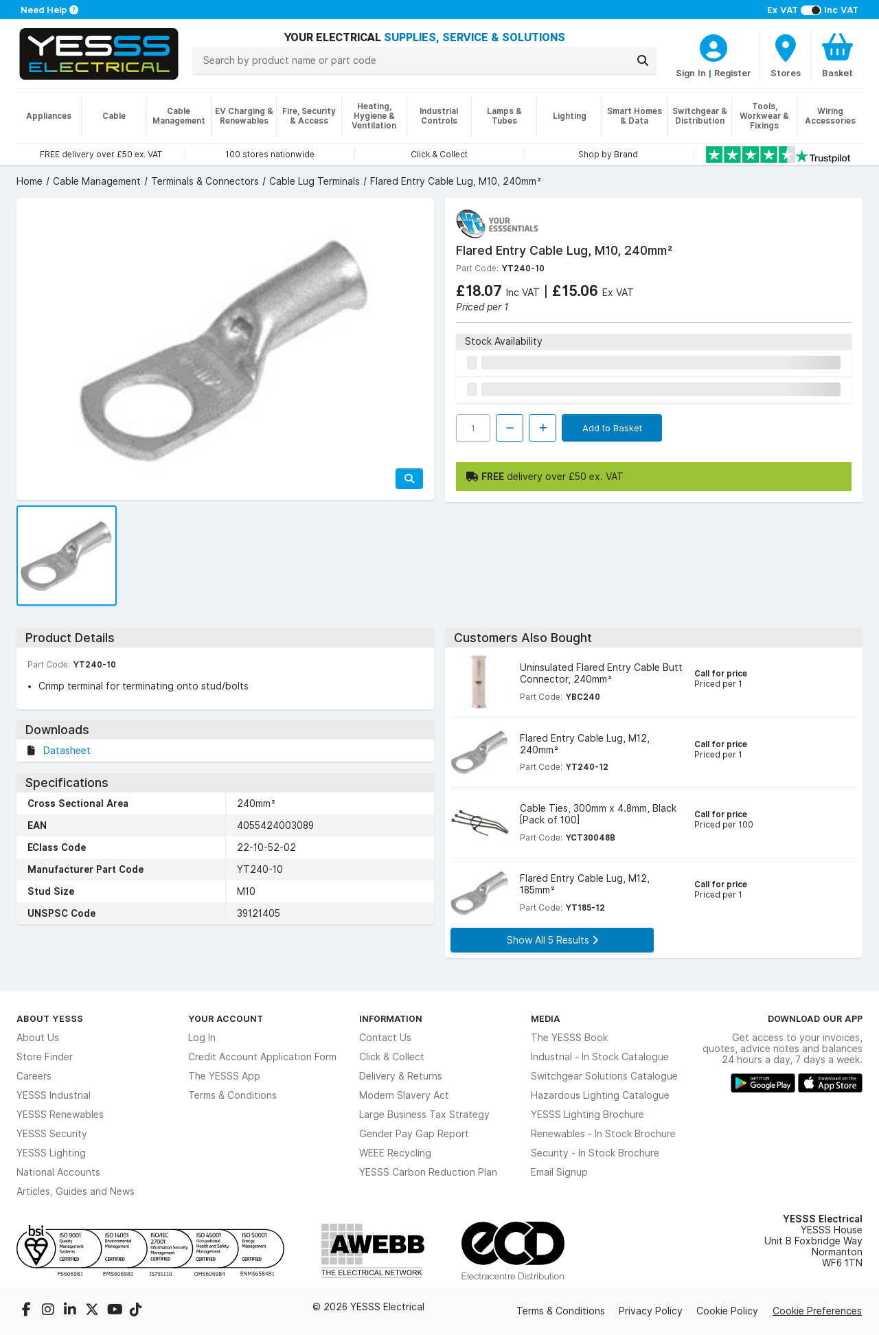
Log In (202, 1037)
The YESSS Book (569, 1037)
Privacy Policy (651, 1310)
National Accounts (58, 1172)
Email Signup (559, 1172)
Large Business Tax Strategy (424, 1114)
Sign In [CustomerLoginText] (691, 72)
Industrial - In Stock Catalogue (600, 1056)
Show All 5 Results (552, 940)
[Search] (643, 60)
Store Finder (44, 1056)
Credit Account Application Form (262, 1056)
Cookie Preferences (817, 1310)
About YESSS (49, 1018)
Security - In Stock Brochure (595, 1153)
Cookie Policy (727, 1310)
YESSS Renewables (60, 1114)
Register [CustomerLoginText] (732, 72)
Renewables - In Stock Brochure (603, 1133)
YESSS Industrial (53, 1095)
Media (545, 1018)
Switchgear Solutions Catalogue (604, 1076)
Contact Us (385, 1037)
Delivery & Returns (400, 1076)
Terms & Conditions (232, 1095)
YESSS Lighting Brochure (587, 1114)
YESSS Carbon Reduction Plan (428, 1172)
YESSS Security (51, 1133)
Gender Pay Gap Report (414, 1133)
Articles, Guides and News (75, 1191)
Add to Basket (612, 427)
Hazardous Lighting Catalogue (600, 1095)
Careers (34, 1076)
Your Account (225, 1018)
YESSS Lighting (51, 1153)
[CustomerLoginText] (713, 46)
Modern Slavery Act (404, 1095)
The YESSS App (224, 1076)
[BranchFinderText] (785, 55)
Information (390, 1018)
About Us (37, 1037)
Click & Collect (391, 1056)
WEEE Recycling (395, 1153)
